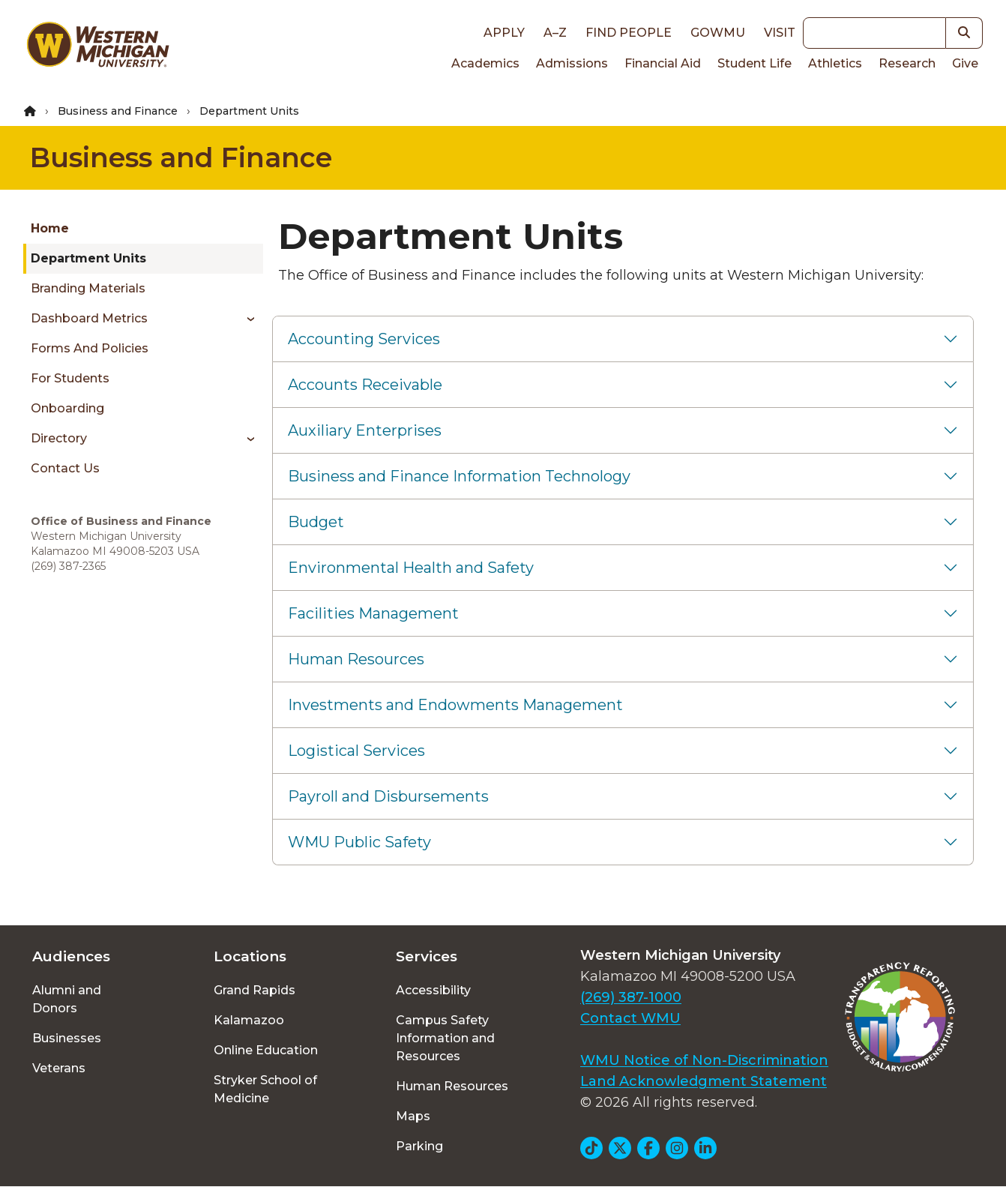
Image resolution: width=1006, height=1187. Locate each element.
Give (965, 63)
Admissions (572, 63)
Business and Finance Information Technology (459, 476)
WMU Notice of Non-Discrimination (704, 1060)
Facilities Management (373, 613)
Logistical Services (356, 751)
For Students (70, 378)
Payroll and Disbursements (388, 796)
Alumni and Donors (66, 999)
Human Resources (356, 659)
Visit (779, 32)
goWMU (717, 32)
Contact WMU (630, 1018)
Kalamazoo (249, 1020)
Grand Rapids (254, 990)
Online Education (266, 1050)
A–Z (555, 32)
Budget (316, 522)
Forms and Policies (89, 348)
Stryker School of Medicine (265, 1089)
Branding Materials (88, 288)
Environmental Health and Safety (411, 568)
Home (50, 228)
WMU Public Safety (359, 842)
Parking (419, 1146)
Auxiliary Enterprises (365, 430)
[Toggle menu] (245, 319)
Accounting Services (364, 339)
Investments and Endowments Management (455, 705)
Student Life (754, 63)
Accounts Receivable (365, 385)
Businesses (66, 1038)
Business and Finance (118, 111)
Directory (59, 438)
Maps (413, 1116)
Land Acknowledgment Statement (703, 1081)
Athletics (835, 63)
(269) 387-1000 (630, 997)
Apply (504, 32)
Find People (628, 32)
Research (907, 63)
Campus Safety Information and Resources (445, 1038)
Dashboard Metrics (89, 318)
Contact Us (65, 468)
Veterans (58, 1068)
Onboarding (67, 408)
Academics (485, 63)
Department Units (88, 258)
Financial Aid (662, 63)
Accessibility (433, 990)
